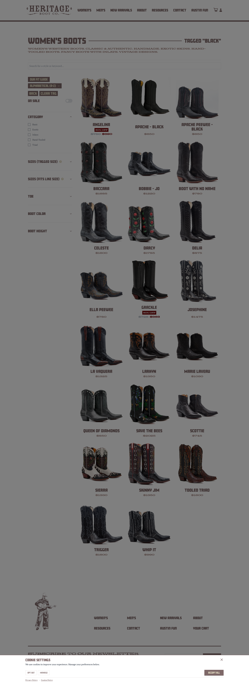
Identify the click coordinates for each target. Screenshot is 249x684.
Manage (43, 673)
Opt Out (31, 673)
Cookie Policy (47, 680)
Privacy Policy (31, 680)
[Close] (222, 660)
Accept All (214, 673)
